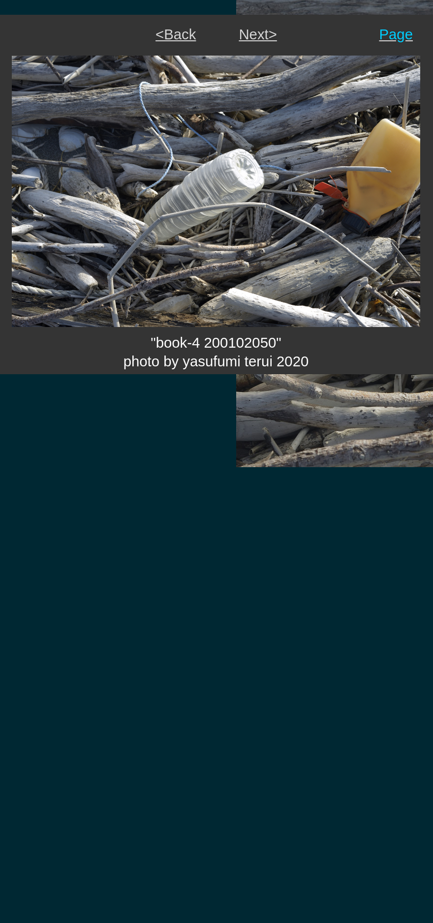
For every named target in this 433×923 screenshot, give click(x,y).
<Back (175, 34)
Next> (258, 34)
